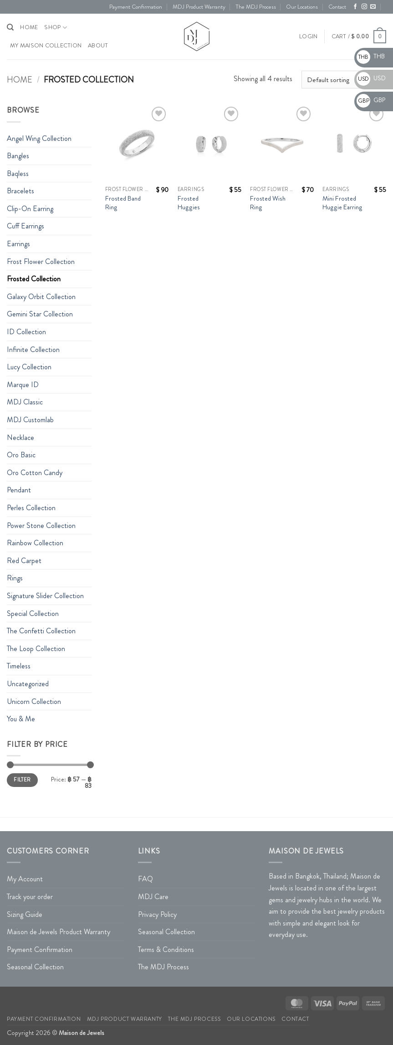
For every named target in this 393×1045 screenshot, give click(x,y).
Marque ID (23, 384)
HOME (29, 27)
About (98, 45)
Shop (55, 27)
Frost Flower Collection (41, 261)
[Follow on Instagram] (364, 7)
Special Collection (33, 613)
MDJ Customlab (30, 419)
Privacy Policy (157, 914)
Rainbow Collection (35, 543)
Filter (22, 780)
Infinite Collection (33, 349)
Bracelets (20, 191)
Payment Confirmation (135, 7)
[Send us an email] (373, 7)
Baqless (18, 173)
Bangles (18, 155)
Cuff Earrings (25, 226)
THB (371, 56)
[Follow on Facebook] (355, 7)
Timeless (19, 666)
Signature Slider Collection (45, 595)
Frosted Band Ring (123, 202)
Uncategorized (28, 683)
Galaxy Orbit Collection (41, 296)
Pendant (19, 490)
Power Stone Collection (41, 525)
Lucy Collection (29, 367)
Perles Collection (31, 507)
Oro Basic (21, 455)
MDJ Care (153, 896)
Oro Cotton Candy (34, 472)
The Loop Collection (36, 648)
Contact (337, 7)
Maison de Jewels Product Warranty (58, 931)
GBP (371, 99)
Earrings (18, 243)
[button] (308, 36)
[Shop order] (343, 79)
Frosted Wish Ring (268, 202)
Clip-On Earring (30, 208)
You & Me (21, 719)
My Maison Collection (46, 45)
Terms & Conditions (166, 949)
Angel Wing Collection (39, 138)
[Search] (10, 27)
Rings (15, 578)
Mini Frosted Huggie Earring (342, 202)
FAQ (145, 879)
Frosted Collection (34, 279)
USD (371, 78)
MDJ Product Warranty (199, 7)
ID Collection (26, 331)
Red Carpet (24, 560)
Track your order (30, 896)
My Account (25, 879)
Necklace (20, 437)
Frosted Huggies (189, 202)
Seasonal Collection (35, 967)
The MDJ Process (255, 7)
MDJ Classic (25, 402)
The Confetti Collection (41, 631)
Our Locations (302, 7)
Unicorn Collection (34, 701)
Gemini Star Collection (40, 314)
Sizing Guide (24, 914)
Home (19, 80)
